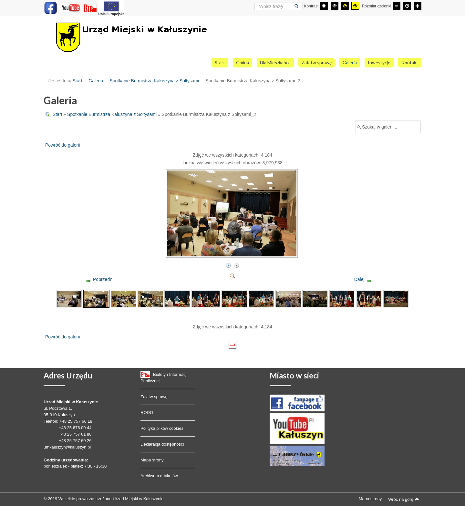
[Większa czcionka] (417, 6)
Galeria (95, 80)
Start (77, 80)
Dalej (359, 279)
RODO (146, 412)
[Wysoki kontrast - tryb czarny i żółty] (345, 6)
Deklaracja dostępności (162, 444)
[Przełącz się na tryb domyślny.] (324, 6)
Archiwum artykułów (159, 475)
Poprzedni (103, 279)
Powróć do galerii (62, 145)
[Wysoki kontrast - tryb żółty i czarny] (355, 6)
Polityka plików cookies (161, 428)
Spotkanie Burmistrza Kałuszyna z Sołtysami (154, 80)
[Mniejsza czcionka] (396, 6)
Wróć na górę (403, 499)
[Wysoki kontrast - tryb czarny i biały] (334, 6)
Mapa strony (152, 460)
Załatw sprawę (154, 396)
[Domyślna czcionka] (407, 6)
